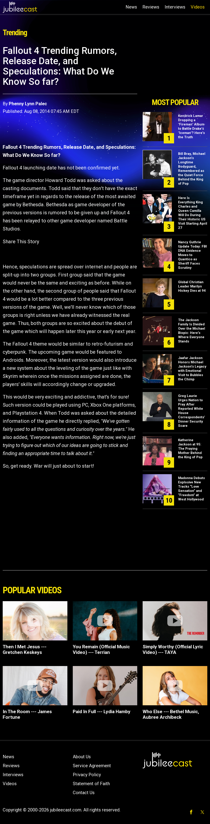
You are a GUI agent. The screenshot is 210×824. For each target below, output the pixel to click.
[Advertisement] (175, 70)
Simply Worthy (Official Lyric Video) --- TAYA (173, 649)
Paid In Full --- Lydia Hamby (101, 711)
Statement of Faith (91, 783)
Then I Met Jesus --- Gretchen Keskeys (24, 649)
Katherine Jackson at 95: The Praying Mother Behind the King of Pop (190, 448)
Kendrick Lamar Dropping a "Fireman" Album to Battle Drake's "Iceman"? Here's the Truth (191, 126)
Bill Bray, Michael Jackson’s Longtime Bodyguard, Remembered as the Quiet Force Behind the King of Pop (191, 169)
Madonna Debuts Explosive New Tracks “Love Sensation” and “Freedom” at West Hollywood (191, 488)
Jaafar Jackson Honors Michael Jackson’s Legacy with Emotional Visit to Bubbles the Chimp (192, 368)
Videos (198, 7)
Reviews (150, 7)
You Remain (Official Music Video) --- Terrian (101, 649)
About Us (82, 756)
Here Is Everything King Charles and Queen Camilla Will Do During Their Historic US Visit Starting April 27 (192, 213)
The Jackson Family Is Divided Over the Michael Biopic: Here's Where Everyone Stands (191, 330)
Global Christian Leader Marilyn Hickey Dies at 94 (192, 286)
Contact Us (84, 792)
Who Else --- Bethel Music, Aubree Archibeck (171, 714)
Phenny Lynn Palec (28, 103)
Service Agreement (92, 765)
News (131, 7)
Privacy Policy (87, 774)
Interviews (175, 7)
